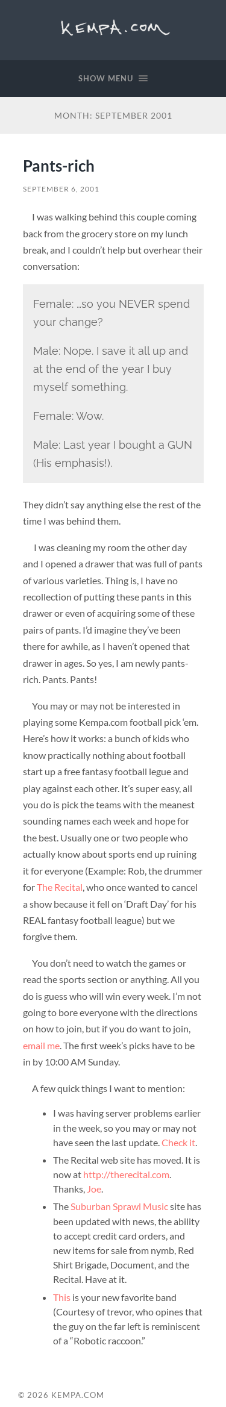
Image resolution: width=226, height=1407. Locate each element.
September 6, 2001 (61, 188)
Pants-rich (59, 165)
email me (41, 1045)
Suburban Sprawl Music (119, 1206)
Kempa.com (113, 27)
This (62, 1297)
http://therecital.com (126, 1174)
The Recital (60, 887)
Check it (178, 1142)
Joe (94, 1188)
